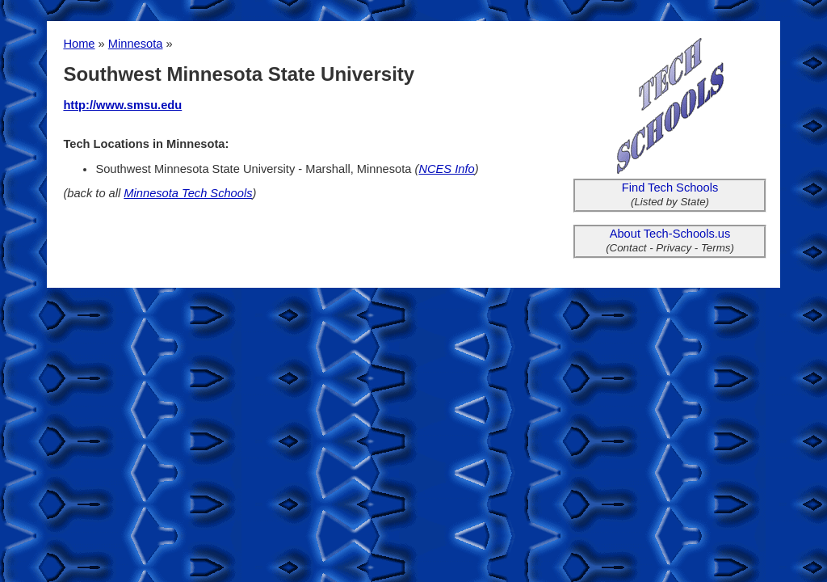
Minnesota (135, 43)
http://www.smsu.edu (122, 105)
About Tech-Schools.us (670, 233)
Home (78, 43)
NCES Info (446, 168)
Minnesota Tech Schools (188, 193)
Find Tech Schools (670, 187)
